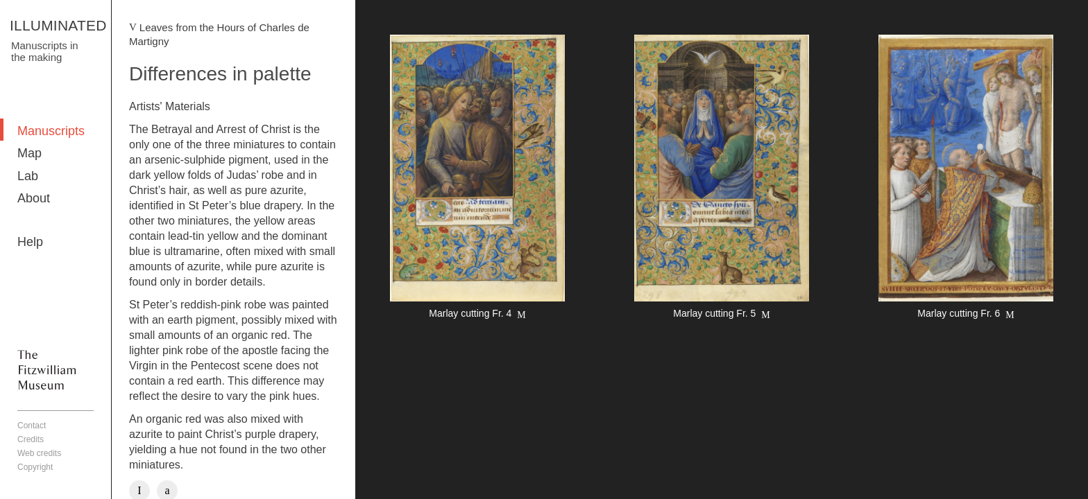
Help (30, 242)
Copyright (35, 467)
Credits (30, 439)
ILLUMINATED (58, 25)
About (33, 198)
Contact (31, 425)
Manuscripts (51, 131)
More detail (477, 179)
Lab (27, 176)
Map (29, 153)
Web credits (39, 453)
